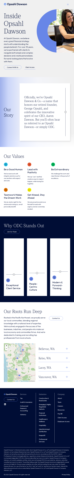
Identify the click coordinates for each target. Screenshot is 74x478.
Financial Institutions (42, 414)
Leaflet (15, 381)
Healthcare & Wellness (43, 420)
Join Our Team (12, 232)
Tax (21, 398)
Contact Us (56, 318)
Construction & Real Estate (44, 399)
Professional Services (43, 440)
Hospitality (42, 425)
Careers (60, 406)
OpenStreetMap (24, 381)
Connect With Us (12, 67)
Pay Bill (60, 414)
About (60, 398)
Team (59, 402)
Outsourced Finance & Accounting (24, 408)
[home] (15, 4)
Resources (61, 410)
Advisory (23, 414)
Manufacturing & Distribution (44, 430)
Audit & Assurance (26, 402)
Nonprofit (42, 435)
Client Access (29, 67)
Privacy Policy (66, 474)
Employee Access (64, 421)
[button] (68, 4)
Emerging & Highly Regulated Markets (45, 407)
